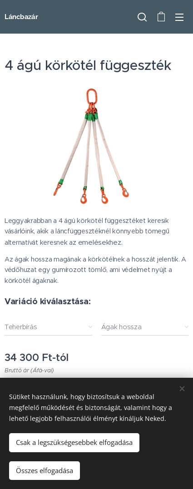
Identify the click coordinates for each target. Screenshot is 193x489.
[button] (142, 16)
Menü (179, 17)
